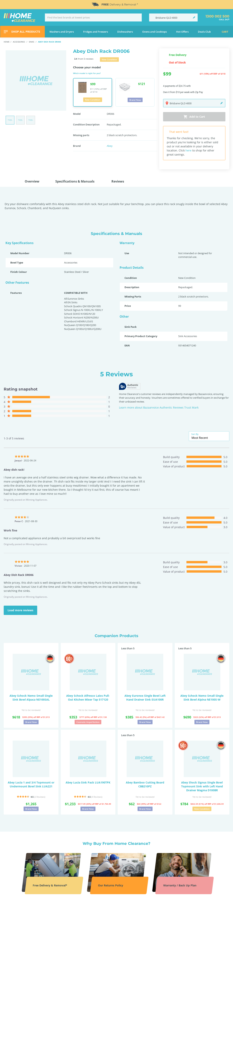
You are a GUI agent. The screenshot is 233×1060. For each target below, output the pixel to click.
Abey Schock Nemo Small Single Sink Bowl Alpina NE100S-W (201, 697)
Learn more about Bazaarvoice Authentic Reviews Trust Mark (159, 407)
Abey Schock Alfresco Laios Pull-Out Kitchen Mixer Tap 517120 (88, 697)
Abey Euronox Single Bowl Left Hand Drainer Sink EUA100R (145, 697)
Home (7, 41)
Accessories (19, 41)
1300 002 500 (217, 16)
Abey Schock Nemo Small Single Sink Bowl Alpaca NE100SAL (31, 697)
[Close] (228, 4)
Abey (110, 146)
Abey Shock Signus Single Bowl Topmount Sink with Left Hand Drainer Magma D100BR (202, 786)
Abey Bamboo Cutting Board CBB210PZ (145, 784)
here (188, 150)
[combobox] (209, 437)
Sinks (32, 41)
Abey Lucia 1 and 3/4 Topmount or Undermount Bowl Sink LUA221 (31, 784)
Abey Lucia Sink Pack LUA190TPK (88, 782)
